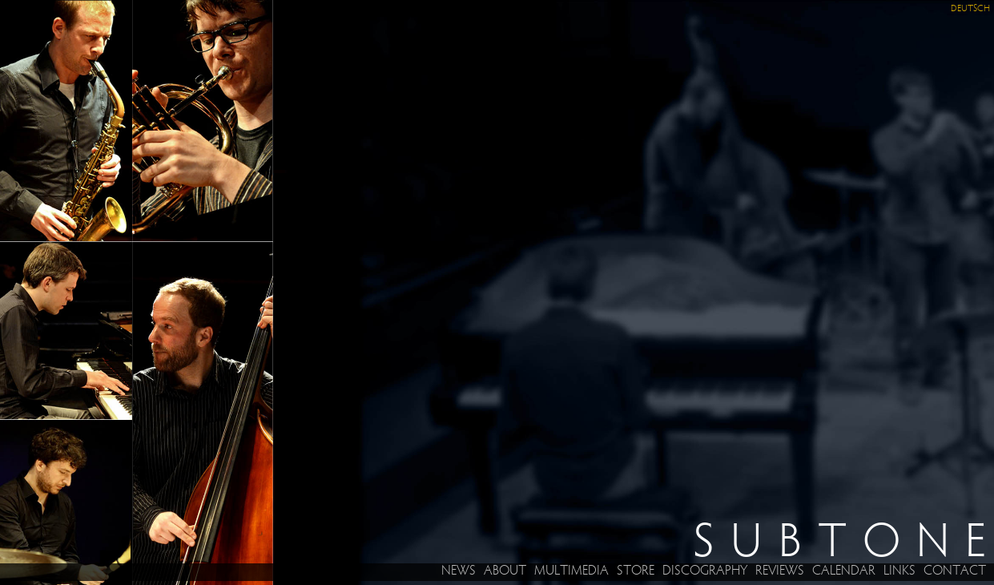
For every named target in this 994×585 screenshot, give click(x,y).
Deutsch (970, 9)
